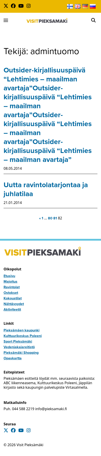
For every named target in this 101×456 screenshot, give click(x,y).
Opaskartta (13, 358)
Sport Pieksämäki (18, 341)
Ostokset (11, 292)
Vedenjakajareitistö (19, 347)
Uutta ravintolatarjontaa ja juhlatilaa (46, 189)
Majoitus (10, 281)
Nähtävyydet (14, 303)
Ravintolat (12, 287)
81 (55, 218)
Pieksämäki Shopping (21, 352)
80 (50, 218)
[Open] (93, 20)
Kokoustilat (13, 298)
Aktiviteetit (12, 309)
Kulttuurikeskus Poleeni (23, 335)
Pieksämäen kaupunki (21, 330)
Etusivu (9, 275)
